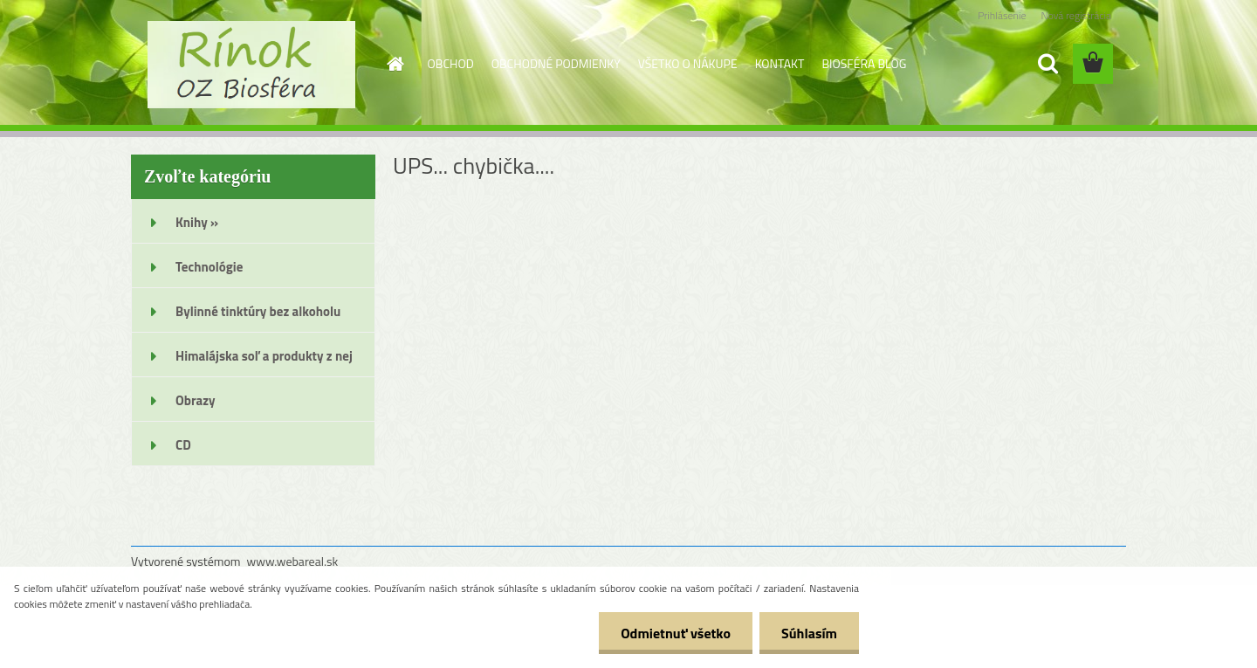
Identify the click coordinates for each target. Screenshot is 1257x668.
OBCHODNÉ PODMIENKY (556, 63)
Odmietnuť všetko (676, 633)
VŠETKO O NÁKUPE (688, 63)
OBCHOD (451, 63)
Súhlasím (809, 633)
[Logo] (251, 64)
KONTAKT (780, 63)
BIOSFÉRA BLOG (863, 63)
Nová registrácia (1076, 15)
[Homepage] (394, 64)
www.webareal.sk (293, 561)
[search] (1047, 64)
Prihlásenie (1002, 15)
